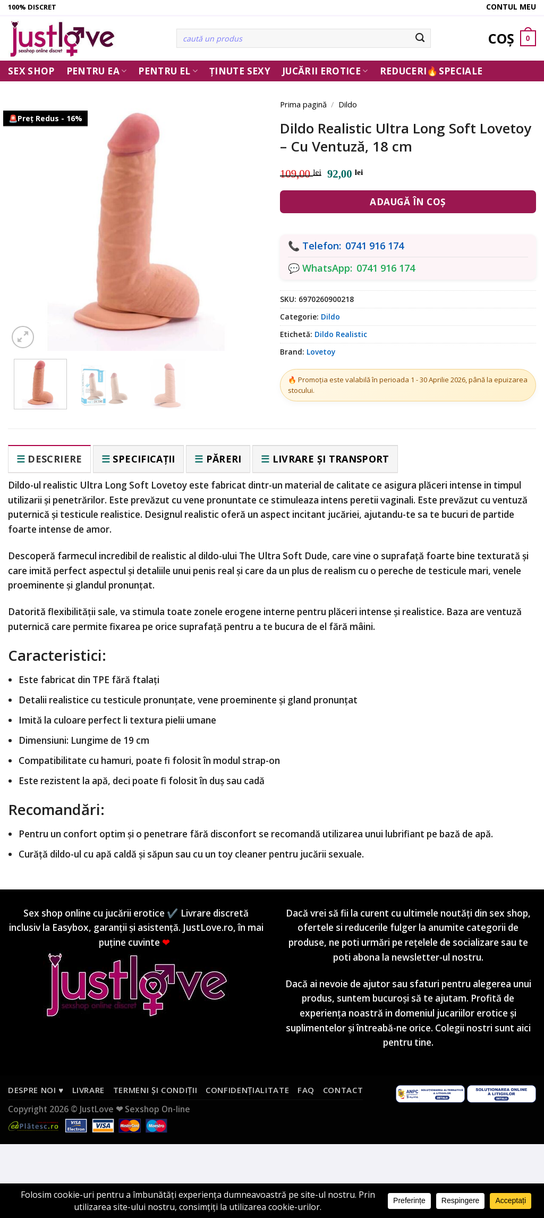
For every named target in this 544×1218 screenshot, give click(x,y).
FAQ (306, 1090)
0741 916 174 (374, 245)
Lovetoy (321, 352)
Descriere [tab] (55, 458)
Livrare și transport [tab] (331, 458)
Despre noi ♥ (36, 1090)
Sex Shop (31, 71)
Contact (343, 1090)
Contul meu (511, 7)
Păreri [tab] (224, 458)
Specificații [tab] (144, 458)
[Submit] (420, 38)
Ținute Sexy (239, 71)
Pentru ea (96, 71)
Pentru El (168, 71)
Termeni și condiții (155, 1090)
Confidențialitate (247, 1090)
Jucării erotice (325, 71)
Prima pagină (303, 104)
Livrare (88, 1090)
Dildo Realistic (340, 334)
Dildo (347, 104)
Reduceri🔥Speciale (431, 71)
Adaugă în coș (408, 202)
